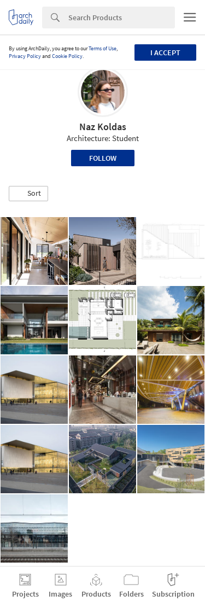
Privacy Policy (25, 56)
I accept (165, 52)
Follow (102, 158)
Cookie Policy (67, 56)
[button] (28, 193)
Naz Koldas (102, 126)
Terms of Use (102, 48)
